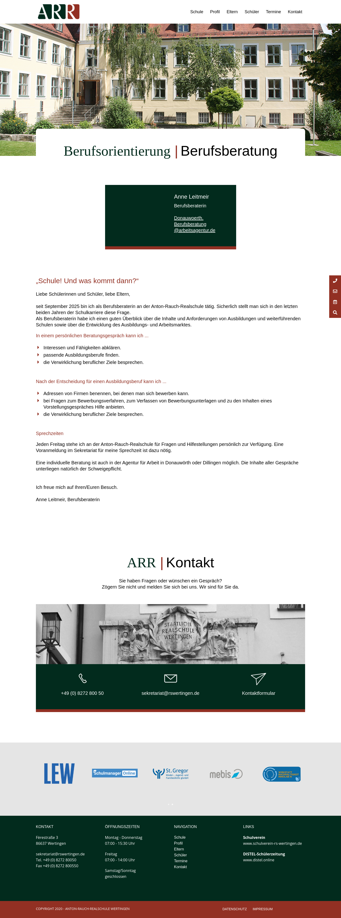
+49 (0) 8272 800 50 (82, 693)
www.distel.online (258, 859)
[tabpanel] (226, 774)
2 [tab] (172, 804)
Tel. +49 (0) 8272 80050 (56, 859)
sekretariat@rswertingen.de (171, 693)
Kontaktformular (258, 693)
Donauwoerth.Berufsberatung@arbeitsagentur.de (194, 224)
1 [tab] (168, 804)
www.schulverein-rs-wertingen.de (272, 843)
